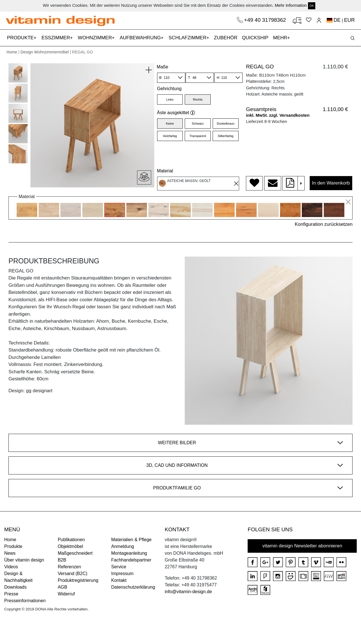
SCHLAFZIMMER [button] (188, 37)
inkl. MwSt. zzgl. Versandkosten (277, 115)
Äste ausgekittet (176, 112)
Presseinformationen (25, 600)
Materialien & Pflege (131, 539)
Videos (11, 566)
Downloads (15, 587)
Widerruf (66, 593)
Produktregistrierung (78, 580)
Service (118, 566)
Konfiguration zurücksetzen (324, 224)
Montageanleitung (129, 553)
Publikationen (71, 539)
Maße (162, 66)
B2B (62, 560)
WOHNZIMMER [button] (95, 37)
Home (11, 52)
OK (312, 5)
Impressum (122, 573)
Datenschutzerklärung (133, 587)
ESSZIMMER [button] (56, 37)
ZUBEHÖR (225, 37)
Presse (11, 593)
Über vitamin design (24, 560)
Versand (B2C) (72, 573)
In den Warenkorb (331, 183)
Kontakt (118, 580)
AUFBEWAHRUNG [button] (141, 37)
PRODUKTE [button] (21, 37)
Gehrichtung (169, 88)
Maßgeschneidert (75, 553)
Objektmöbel (70, 546)
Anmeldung (122, 546)
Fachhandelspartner (131, 560)
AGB (62, 587)
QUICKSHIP (256, 37)
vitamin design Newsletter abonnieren (302, 546)
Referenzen (69, 566)
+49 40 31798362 (265, 20)
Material (165, 170)
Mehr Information (291, 5)
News (10, 553)
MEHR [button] (281, 37)
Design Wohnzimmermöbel (45, 52)
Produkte (13, 546)
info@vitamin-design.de (188, 591)
